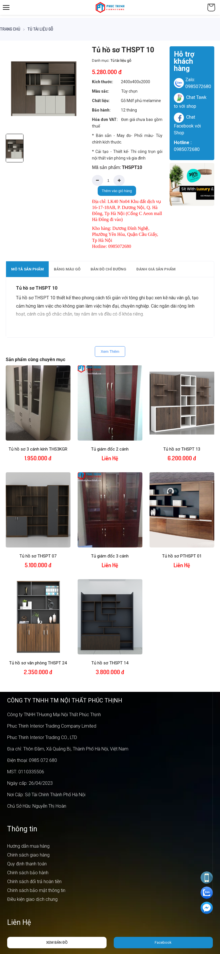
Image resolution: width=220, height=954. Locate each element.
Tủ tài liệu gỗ (40, 29)
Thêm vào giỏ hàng (117, 191)
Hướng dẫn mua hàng (28, 846)
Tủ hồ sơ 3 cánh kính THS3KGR (38, 449)
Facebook (163, 942)
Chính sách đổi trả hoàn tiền (34, 881)
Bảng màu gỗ (67, 269)
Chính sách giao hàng (28, 855)
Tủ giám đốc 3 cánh (110, 556)
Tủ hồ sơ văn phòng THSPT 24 (38, 663)
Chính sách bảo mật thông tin (36, 890)
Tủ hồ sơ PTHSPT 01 (182, 556)
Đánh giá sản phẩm (156, 269)
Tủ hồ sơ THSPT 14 (109, 663)
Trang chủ (10, 29)
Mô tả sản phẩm (27, 269)
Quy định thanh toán (27, 864)
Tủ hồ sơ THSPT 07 (37, 556)
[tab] (27, 269)
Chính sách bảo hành (27, 872)
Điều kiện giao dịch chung (32, 899)
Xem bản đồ (57, 942)
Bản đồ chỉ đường (108, 269)
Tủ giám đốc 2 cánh (110, 449)
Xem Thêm (110, 351)
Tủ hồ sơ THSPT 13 (181, 449)
